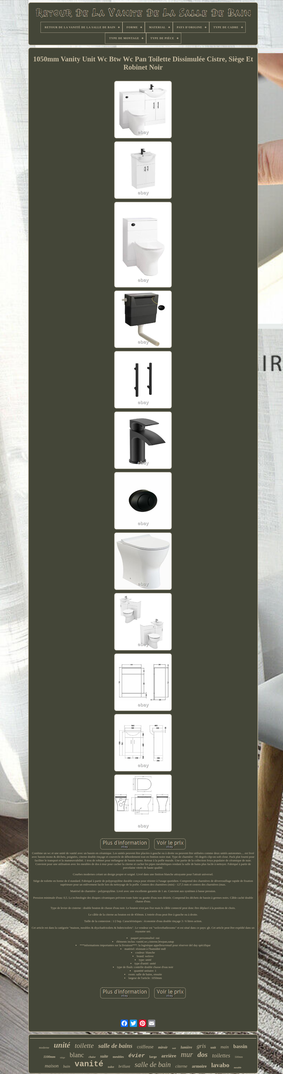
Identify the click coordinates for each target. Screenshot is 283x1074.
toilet (111, 1067)
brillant (124, 1066)
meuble (237, 1067)
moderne (44, 1047)
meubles (118, 1057)
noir (174, 1048)
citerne (181, 1066)
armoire (199, 1066)
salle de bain (153, 1065)
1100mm (49, 1057)
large (153, 1057)
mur (187, 1054)
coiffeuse (145, 1046)
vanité (89, 1064)
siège (62, 1057)
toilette (84, 1045)
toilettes (221, 1055)
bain (66, 1066)
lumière (186, 1047)
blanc (77, 1055)
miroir (163, 1047)
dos (202, 1054)
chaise (92, 1057)
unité (62, 1045)
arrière (168, 1056)
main (225, 1047)
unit (213, 1047)
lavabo (220, 1065)
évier (136, 1056)
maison (52, 1066)
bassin (240, 1046)
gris (201, 1046)
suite (104, 1056)
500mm (239, 1057)
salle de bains (115, 1045)
